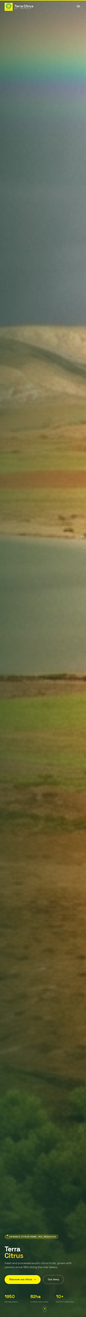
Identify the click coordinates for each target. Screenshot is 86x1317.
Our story (53, 1279)
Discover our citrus (22, 1279)
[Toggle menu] (78, 6)
